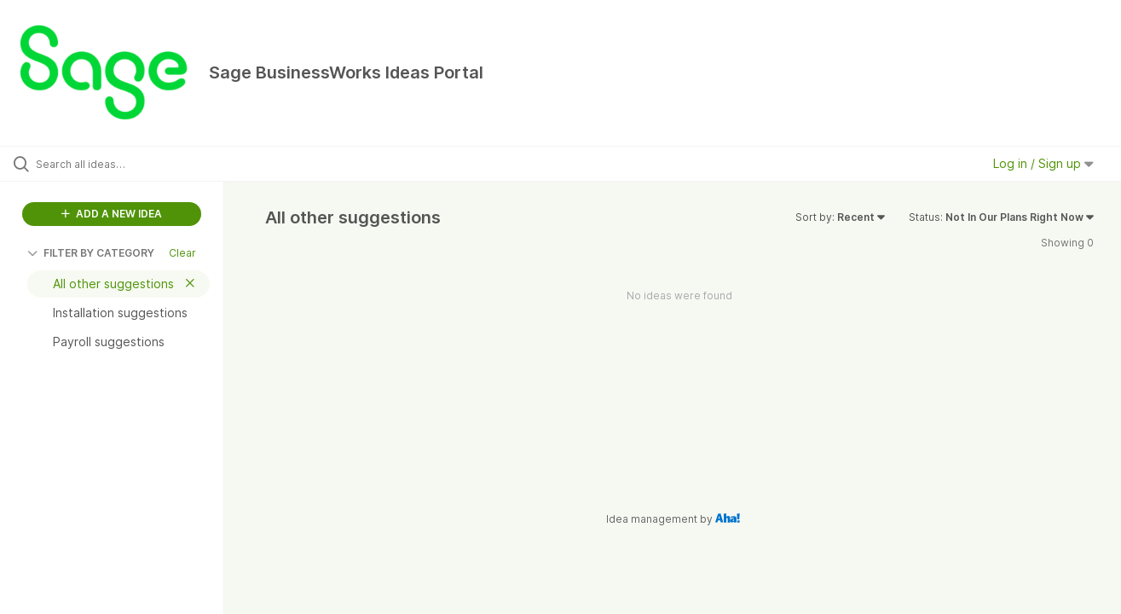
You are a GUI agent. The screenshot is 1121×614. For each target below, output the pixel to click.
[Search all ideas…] (133, 164)
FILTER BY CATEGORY (90, 252)
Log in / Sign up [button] (1043, 163)
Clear (182, 252)
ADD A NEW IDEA (111, 213)
